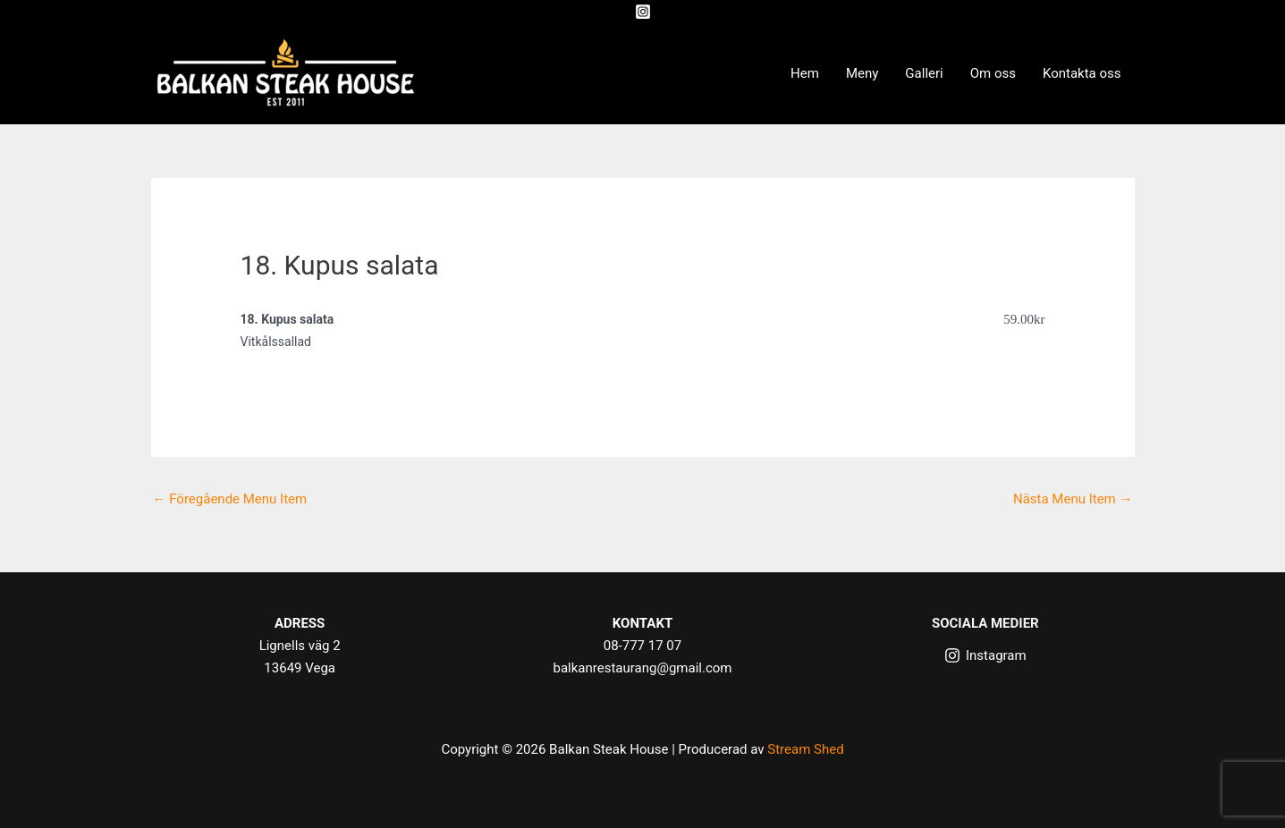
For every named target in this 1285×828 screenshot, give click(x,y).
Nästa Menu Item (1073, 499)
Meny (862, 73)
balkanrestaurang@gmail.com (643, 668)
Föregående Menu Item (230, 499)
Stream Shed (805, 749)
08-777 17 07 (642, 646)
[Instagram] (643, 12)
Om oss (993, 73)
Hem (804, 73)
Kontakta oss (1082, 73)
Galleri (924, 73)
